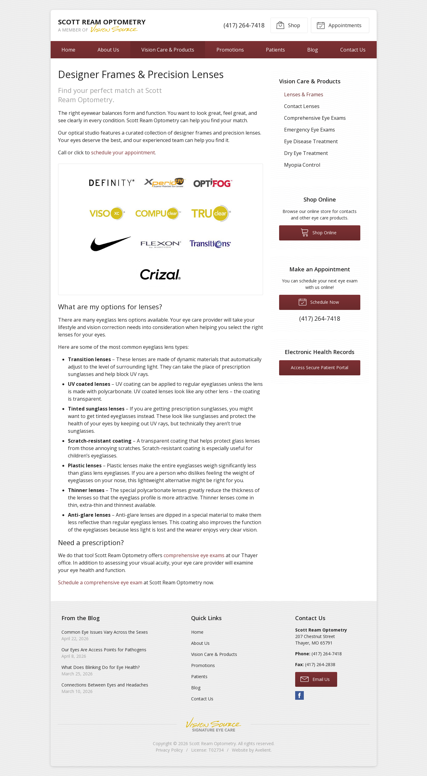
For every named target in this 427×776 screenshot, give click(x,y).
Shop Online (318, 232)
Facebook (299, 695)
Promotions (230, 49)
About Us (108, 49)
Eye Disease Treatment (311, 141)
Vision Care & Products (167, 49)
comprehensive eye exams (194, 555)
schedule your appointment (123, 152)
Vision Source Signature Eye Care (213, 724)
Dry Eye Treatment (306, 153)
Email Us (315, 678)
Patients (275, 49)
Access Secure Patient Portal (319, 367)
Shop (288, 25)
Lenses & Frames (303, 94)
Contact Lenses (302, 106)
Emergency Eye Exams (309, 129)
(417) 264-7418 (243, 25)
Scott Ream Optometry (212, 743)
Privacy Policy (169, 750)
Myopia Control (302, 164)
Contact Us (353, 49)
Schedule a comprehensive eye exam (100, 582)
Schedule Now (318, 301)
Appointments (339, 25)
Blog (312, 49)
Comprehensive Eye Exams (315, 118)
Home (68, 49)
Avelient (263, 750)
